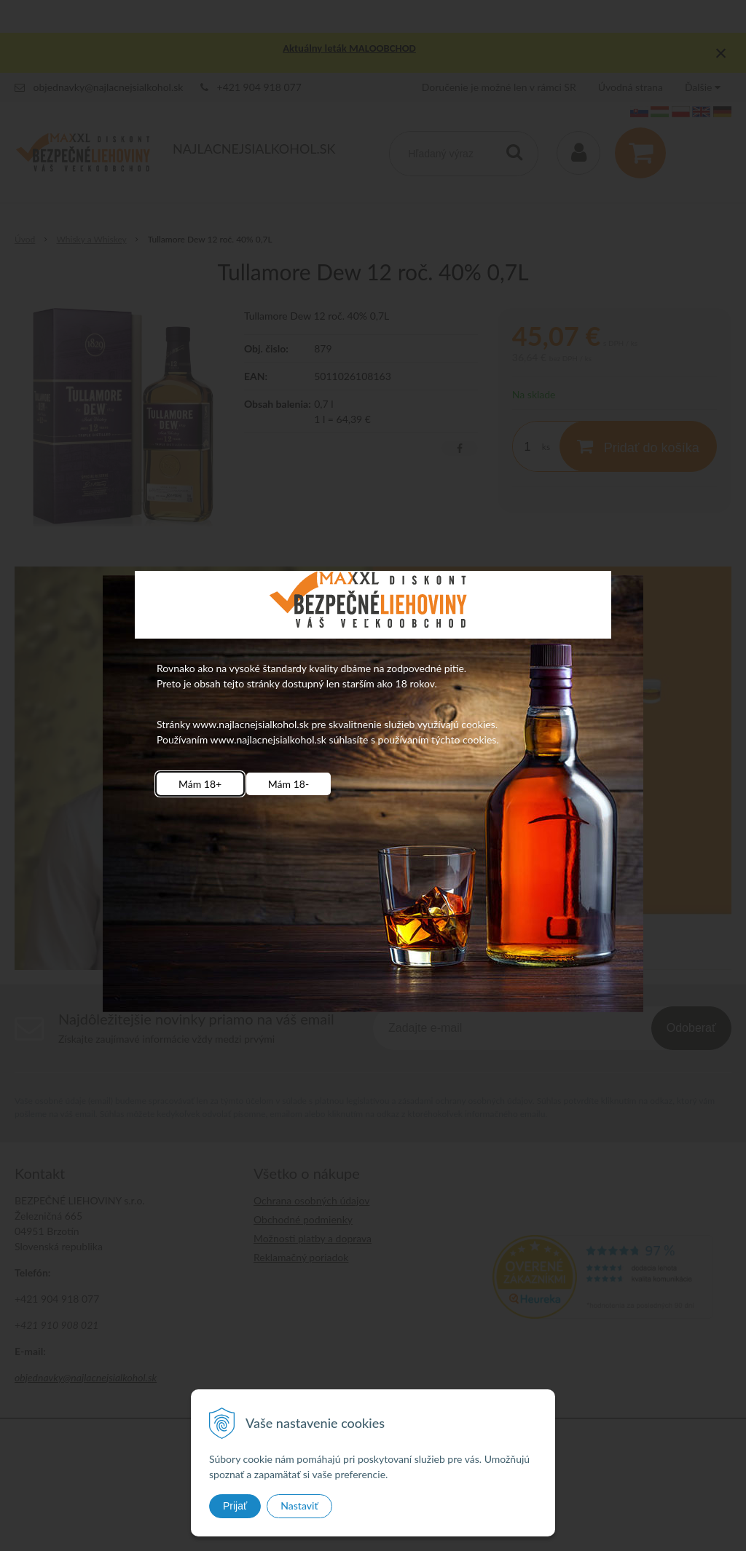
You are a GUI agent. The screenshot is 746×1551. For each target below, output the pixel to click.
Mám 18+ (199, 784)
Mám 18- (288, 784)
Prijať (235, 1506)
